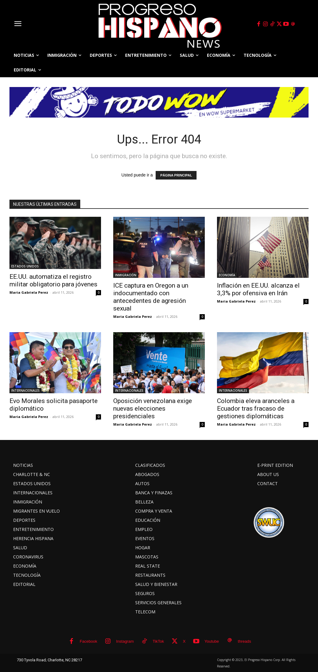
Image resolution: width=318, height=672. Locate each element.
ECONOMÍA (227, 275)
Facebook (88, 641)
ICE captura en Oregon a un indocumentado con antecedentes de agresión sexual (150, 297)
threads (244, 641)
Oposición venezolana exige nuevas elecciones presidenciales (152, 408)
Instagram (125, 641)
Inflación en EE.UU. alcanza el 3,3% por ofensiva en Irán (258, 289)
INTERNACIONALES (25, 390)
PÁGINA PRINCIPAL (176, 175)
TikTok (158, 641)
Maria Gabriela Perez (28, 292)
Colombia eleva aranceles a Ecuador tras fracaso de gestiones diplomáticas (256, 408)
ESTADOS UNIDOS (25, 266)
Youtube (211, 641)
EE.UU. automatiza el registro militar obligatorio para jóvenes (53, 280)
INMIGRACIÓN (125, 275)
